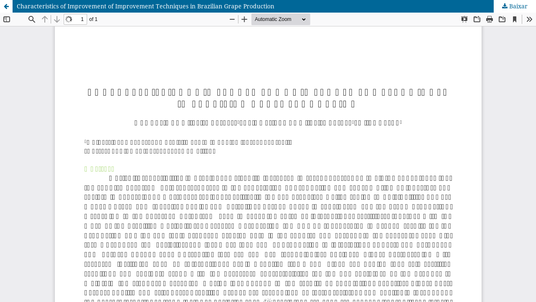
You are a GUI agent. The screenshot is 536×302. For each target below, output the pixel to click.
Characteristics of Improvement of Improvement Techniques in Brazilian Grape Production (145, 6)
